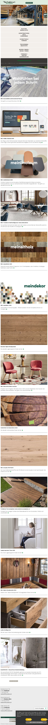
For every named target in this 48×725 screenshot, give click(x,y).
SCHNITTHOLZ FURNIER (24, 40)
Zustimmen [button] (45, 719)
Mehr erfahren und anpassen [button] (36, 722)
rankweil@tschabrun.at (6, 694)
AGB (11, 721)
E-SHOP (24, 66)
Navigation (29, 2)
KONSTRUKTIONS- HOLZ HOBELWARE (24, 35)
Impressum (12, 719)
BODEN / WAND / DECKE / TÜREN (24, 50)
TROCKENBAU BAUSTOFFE (24, 45)
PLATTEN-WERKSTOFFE (24, 29)
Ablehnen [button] (30, 719)
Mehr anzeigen (14, 681)
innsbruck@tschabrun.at (6, 710)
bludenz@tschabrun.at (6, 702)
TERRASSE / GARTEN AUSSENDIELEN (24, 55)
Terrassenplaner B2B (24, 60)
